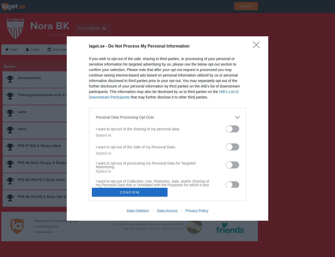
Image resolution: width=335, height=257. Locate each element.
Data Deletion (138, 211)
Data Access (167, 211)
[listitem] (167, 117)
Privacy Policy (197, 211)
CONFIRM (129, 192)
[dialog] (167, 128)
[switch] (232, 128)
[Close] (258, 46)
